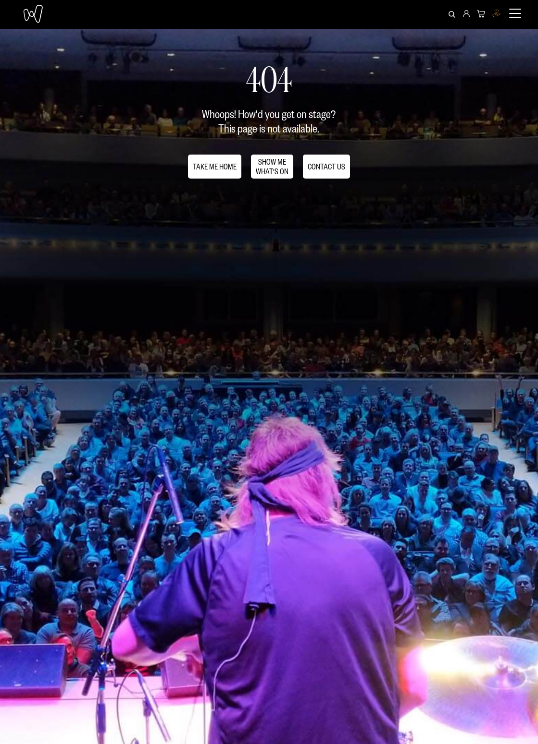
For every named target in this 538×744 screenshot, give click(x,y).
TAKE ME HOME (215, 166)
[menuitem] (466, 14)
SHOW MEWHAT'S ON (272, 166)
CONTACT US (326, 166)
